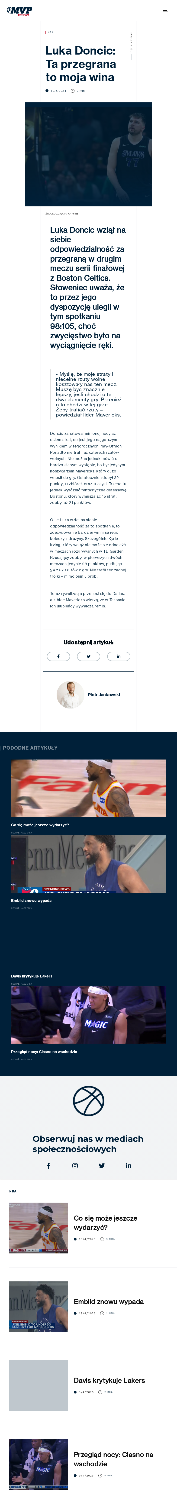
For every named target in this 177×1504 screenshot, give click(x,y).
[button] (166, 10)
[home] (18, 10)
